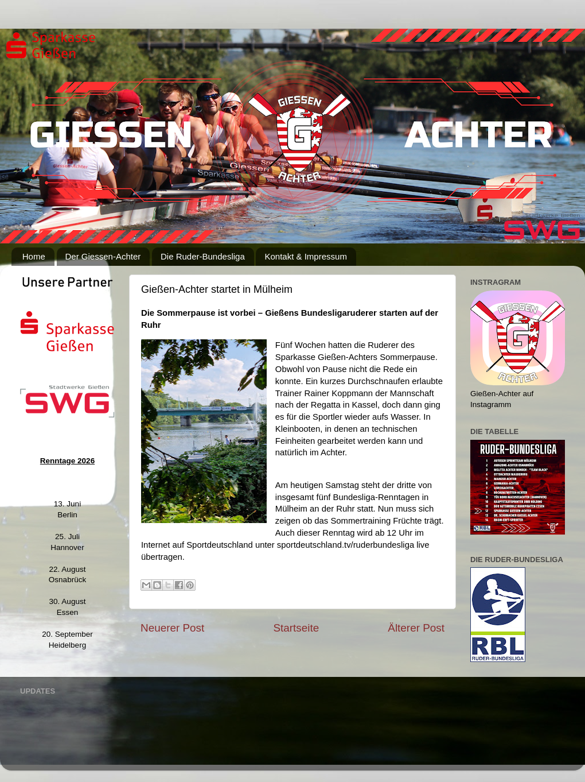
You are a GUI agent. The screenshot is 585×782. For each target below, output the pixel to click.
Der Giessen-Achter (103, 256)
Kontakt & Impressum (305, 256)
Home (33, 256)
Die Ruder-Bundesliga (203, 256)
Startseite (296, 628)
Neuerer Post (172, 628)
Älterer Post (416, 628)
